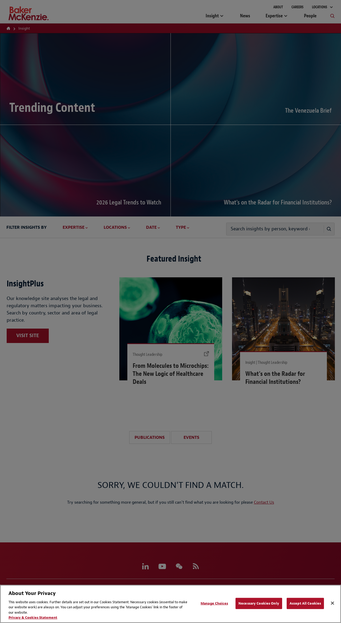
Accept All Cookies (305, 603)
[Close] (332, 603)
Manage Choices (214, 603)
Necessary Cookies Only (258, 603)
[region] (170, 604)
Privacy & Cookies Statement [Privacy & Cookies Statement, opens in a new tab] (33, 617)
